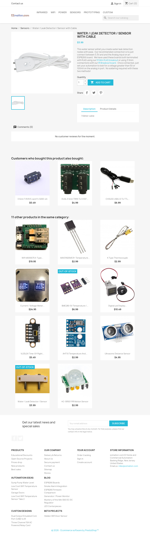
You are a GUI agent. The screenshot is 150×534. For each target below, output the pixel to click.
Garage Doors (17, 492)
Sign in (80, 458)
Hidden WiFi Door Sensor (55, 516)
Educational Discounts (21, 455)
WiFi (53, 12)
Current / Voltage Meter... (32, 305)
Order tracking (84, 455)
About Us (48, 458)
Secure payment (52, 462)
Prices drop (16, 462)
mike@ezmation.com (128, 466)
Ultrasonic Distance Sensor (117, 353)
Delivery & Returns (53, 455)
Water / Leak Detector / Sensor (32, 401)
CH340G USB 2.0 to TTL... (117, 199)
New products (18, 466)
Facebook (14, 438)
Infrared (42, 12)
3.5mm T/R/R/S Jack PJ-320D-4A (32, 199)
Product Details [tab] (108, 108)
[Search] (121, 18)
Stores (47, 473)
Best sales (16, 469)
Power (62, 12)
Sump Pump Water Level (22, 482)
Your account (86, 450)
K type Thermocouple (117, 258)
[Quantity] (80, 82)
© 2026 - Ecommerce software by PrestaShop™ (75, 530)
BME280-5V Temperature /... (75, 305)
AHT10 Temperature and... (75, 353)
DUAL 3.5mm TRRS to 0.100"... (75, 199)
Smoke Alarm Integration (55, 486)
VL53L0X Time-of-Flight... (32, 353)
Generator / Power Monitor (57, 496)
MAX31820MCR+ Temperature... (75, 258)
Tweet (94, 92)
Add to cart (100, 82)
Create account (84, 462)
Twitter (20, 438)
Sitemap (48, 469)
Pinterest (101, 92)
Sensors (75, 12)
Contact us (17, 3)
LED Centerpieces (52, 506)
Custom (108, 12)
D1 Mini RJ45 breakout (107, 60)
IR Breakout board (107, 62)
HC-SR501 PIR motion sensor (74, 401)
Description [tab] (89, 108)
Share (87, 92)
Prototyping (92, 12)
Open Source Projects (21, 458)
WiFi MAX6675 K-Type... (32, 258)
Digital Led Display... (117, 305)
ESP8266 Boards (52, 482)
